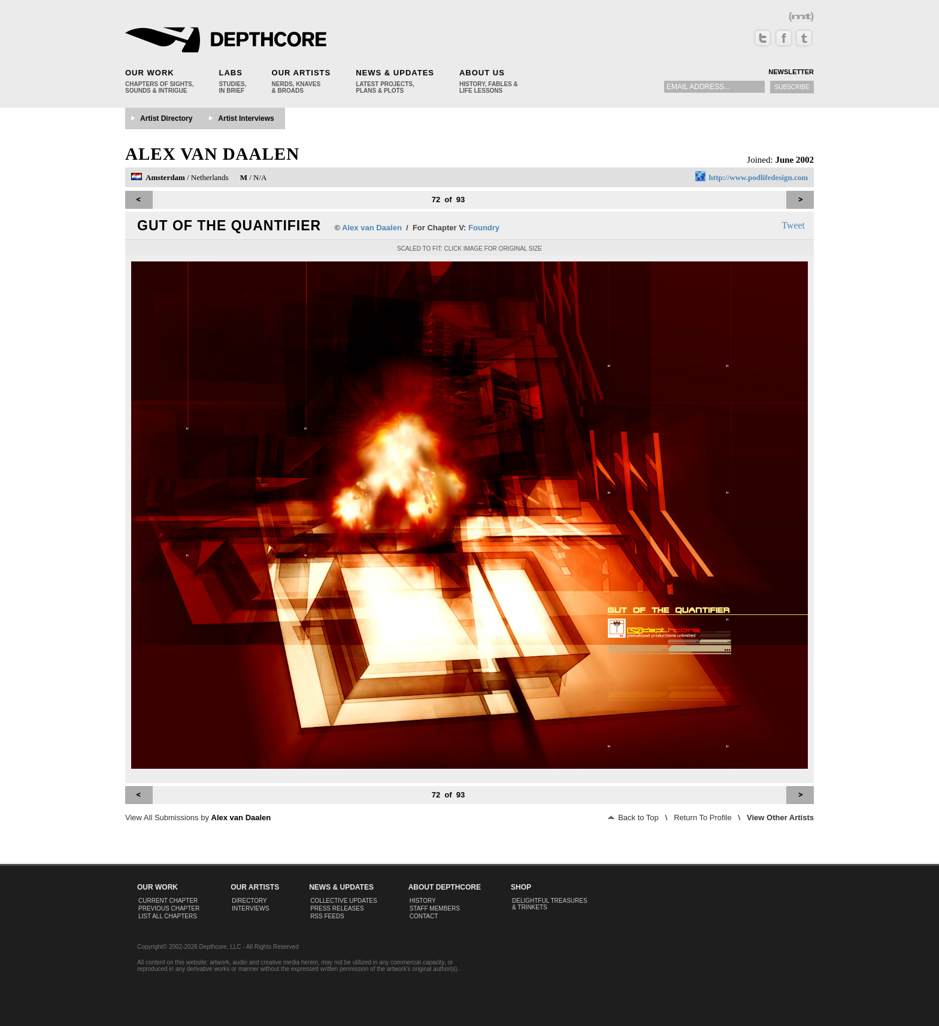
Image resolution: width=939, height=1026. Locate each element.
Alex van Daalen (212, 153)
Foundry (483, 227)
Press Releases (337, 908)
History (423, 900)
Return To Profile (703, 817)
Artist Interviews (246, 118)
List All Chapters (167, 916)
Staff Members (435, 908)
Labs (230, 72)
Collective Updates (343, 900)
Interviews (250, 908)
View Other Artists (780, 817)
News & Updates (395, 72)
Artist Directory (166, 118)
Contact (424, 916)
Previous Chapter (168, 908)
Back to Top (633, 817)
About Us (482, 72)
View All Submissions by (198, 817)
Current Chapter (168, 900)
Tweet (793, 225)
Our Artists (301, 72)
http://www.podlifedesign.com (758, 177)
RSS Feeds (327, 916)
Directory (249, 900)
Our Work (149, 72)
